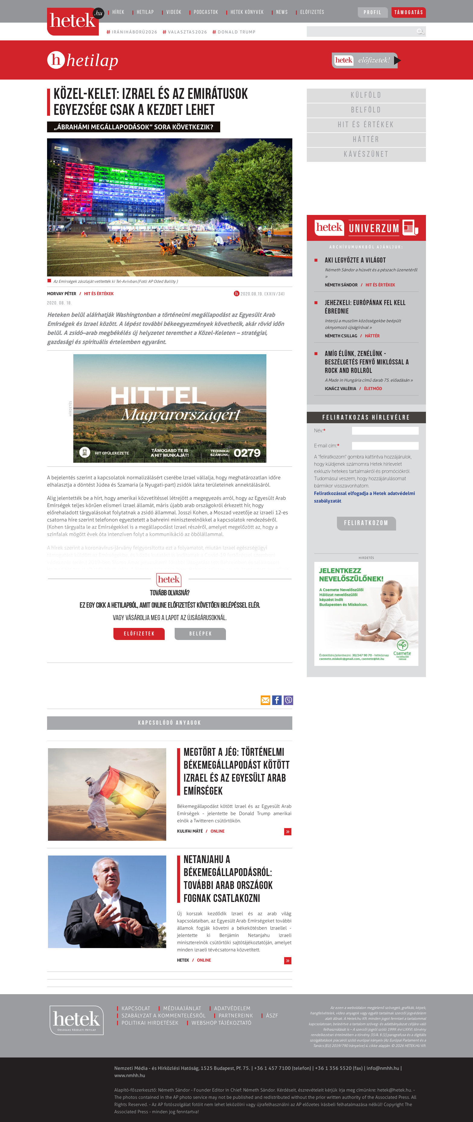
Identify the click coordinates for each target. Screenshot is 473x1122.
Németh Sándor (341, 284)
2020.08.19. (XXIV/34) (259, 294)
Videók (174, 12)
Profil (373, 13)
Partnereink (236, 1015)
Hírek (119, 12)
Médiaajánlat (182, 1008)
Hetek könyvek (247, 12)
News (282, 12)
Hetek (183, 959)
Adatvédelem (232, 1008)
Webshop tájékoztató (222, 1022)
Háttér (372, 335)
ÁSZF (272, 1015)
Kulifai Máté (190, 830)
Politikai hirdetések (150, 1022)
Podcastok (206, 12)
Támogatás (409, 13)
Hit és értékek (99, 293)
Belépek (200, 634)
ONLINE (217, 830)
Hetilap (145, 12)
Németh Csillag (341, 335)
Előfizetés (312, 12)
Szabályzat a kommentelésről (164, 1015)
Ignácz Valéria (340, 388)
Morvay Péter (61, 293)
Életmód (373, 388)
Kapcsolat (136, 1008)
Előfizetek (139, 634)
